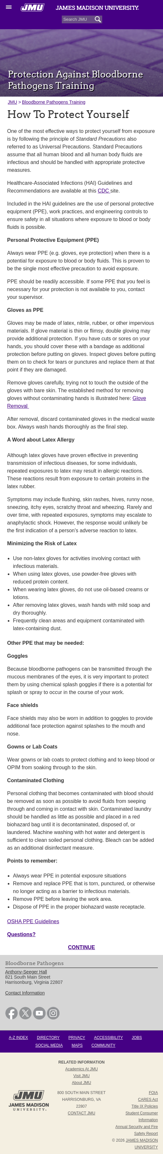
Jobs (137, 1037)
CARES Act (148, 1099)
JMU (12, 102)
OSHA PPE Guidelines (33, 921)
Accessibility (108, 1037)
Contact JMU (81, 1113)
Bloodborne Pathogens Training (53, 102)
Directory (48, 1037)
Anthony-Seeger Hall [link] (26, 971)
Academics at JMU (81, 1069)
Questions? (21, 934)
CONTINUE (81, 947)
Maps (76, 1045)
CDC (104, 191)
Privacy (77, 1037)
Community (103, 1045)
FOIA (153, 1092)
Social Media (49, 1045)
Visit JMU (81, 1076)
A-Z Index (18, 1037)
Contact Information (25, 992)
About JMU (81, 1082)
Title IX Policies (145, 1106)
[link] (11, 1017)
